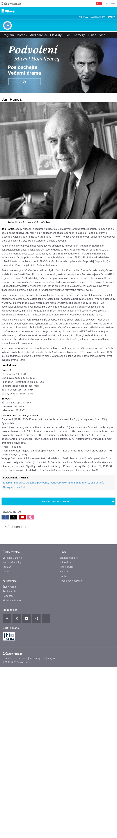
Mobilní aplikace (12, 696)
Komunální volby (12, 658)
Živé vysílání (9, 683)
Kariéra (64, 667)
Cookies (7, 755)
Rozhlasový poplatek (71, 676)
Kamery (111, 17)
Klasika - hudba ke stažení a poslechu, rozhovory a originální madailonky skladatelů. (53, 482)
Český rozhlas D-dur (15, 487)
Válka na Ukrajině (12, 654)
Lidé (68, 35)
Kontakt (64, 672)
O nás (92, 35)
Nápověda (65, 658)
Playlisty (56, 35)
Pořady (22, 35)
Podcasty (8, 692)
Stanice (7, 663)
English (51, 755)
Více (103, 35)
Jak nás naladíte (69, 654)
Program (83, 17)
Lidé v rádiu (66, 663)
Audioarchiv (98, 17)
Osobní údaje (20, 755)
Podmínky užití (37, 755)
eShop (6, 667)
